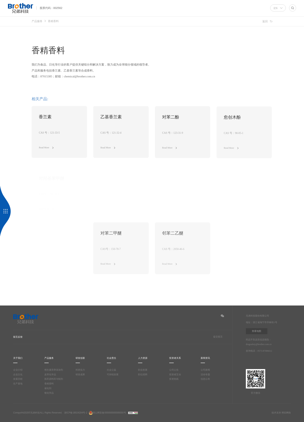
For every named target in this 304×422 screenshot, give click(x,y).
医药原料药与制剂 (53, 379)
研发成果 (80, 374)
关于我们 (17, 358)
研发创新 (80, 358)
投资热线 (174, 379)
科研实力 (80, 370)
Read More (45, 148)
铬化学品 (49, 393)
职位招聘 (142, 374)
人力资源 (142, 358)
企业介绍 (17, 370)
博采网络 (286, 413)
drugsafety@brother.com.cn (260, 344)
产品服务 (37, 21)
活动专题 (205, 374)
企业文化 (17, 374)
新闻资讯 (205, 358)
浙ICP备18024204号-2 (75, 413)
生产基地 (17, 384)
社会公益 (111, 369)
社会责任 (111, 358)
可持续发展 (112, 374)
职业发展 (142, 370)
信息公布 (205, 379)
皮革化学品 (50, 374)
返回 (265, 21)
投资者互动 (175, 374)
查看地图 (256, 331)
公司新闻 (205, 370)
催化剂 (47, 388)
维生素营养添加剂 (53, 370)
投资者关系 (175, 358)
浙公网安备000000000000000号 (107, 413)
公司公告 (174, 370)
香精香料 (53, 21)
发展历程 (17, 379)
